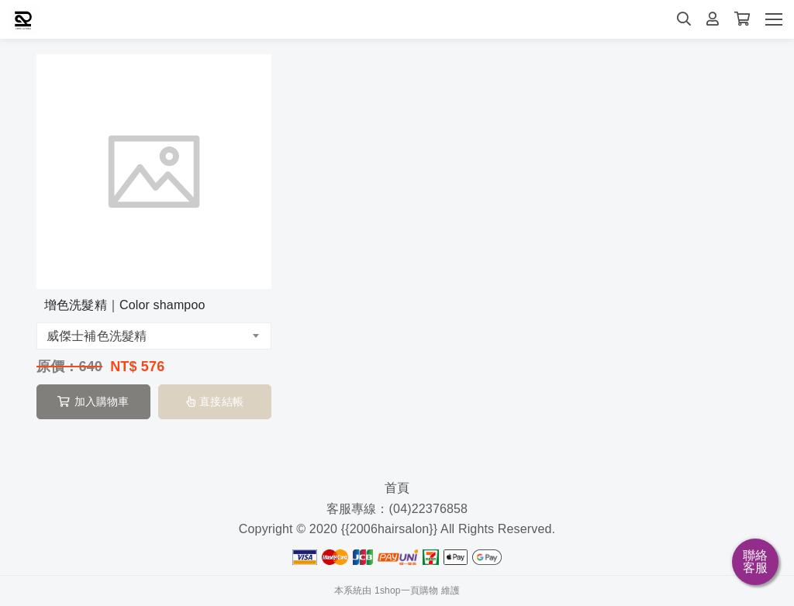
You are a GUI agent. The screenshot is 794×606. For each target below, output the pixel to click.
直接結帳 (214, 401)
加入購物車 (93, 401)
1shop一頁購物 (406, 590)
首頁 (397, 487)
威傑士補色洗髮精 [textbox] (97, 336)
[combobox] (153, 335)
